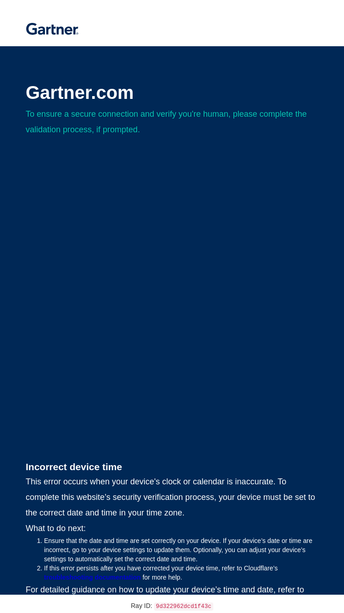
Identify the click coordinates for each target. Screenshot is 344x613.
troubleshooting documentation (92, 577)
